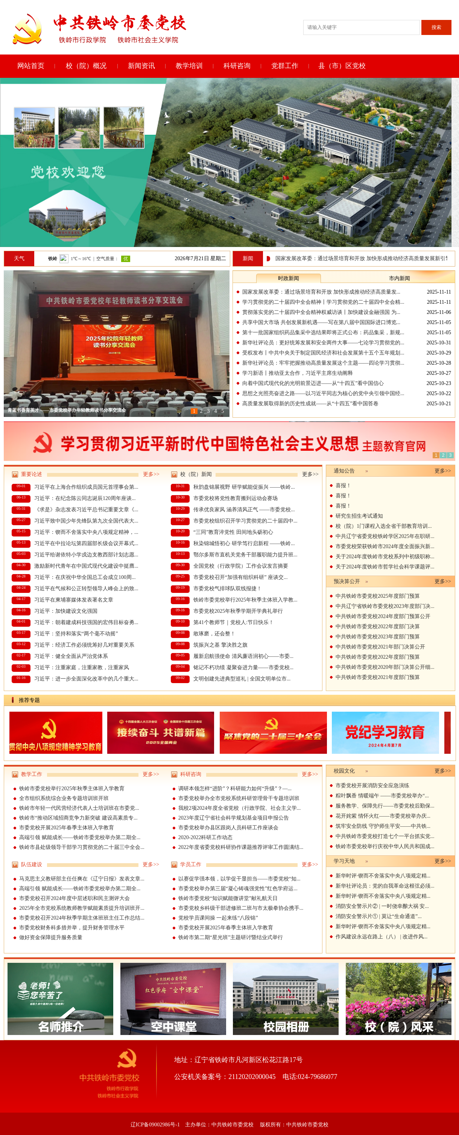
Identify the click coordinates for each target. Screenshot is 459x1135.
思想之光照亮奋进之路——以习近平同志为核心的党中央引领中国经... (323, 393)
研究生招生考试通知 (359, 516)
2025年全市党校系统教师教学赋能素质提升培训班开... (81, 908)
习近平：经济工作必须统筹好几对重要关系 (84, 645)
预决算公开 (347, 581)
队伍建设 (31, 864)
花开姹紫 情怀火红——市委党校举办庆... (383, 816)
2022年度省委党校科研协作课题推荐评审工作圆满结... (241, 847)
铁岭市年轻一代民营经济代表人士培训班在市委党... (79, 808)
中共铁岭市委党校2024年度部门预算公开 (383, 616)
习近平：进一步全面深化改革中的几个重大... (86, 679)
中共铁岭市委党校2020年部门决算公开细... (385, 667)
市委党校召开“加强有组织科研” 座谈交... (240, 577)
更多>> (151, 474)
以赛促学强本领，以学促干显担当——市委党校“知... (239, 879)
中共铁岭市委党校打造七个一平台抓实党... (385, 836)
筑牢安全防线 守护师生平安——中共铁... (383, 826)
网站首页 (30, 66)
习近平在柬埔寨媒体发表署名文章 (73, 600)
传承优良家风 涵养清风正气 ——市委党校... (244, 509)
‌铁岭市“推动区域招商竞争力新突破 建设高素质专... (78, 818)
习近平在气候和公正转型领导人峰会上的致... (86, 588)
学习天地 (344, 861)
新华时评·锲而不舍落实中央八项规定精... (383, 876)
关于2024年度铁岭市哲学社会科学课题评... (385, 567)
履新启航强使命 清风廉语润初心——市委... (243, 656)
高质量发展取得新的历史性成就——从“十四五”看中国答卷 (310, 403)
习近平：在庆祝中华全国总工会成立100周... (85, 577)
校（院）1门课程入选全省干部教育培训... (384, 526)
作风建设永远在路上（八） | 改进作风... (381, 937)
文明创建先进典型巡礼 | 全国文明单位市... (241, 679)
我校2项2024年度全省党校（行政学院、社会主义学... (239, 808)
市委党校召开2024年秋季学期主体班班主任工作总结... (81, 918)
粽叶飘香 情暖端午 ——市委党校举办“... (382, 796)
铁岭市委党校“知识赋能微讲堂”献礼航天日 (228, 898)
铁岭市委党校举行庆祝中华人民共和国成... (385, 846)
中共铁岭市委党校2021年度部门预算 (378, 677)
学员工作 (190, 864)
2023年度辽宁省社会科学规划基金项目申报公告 (233, 818)
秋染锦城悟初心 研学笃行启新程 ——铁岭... (244, 543)
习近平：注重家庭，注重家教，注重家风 (81, 667)
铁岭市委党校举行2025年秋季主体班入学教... (245, 600)
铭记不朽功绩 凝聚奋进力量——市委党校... (243, 667)
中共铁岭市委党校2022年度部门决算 (378, 626)
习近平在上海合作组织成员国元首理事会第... (86, 487)
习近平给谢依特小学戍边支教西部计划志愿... (86, 555)
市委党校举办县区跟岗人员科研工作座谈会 (228, 827)
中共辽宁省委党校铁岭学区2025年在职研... (385, 536)
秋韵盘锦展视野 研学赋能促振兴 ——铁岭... (244, 487)
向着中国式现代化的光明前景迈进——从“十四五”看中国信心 (313, 383)
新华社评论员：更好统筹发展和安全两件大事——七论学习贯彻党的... (323, 343)
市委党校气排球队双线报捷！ (227, 588)
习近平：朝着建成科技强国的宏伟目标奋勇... (86, 622)
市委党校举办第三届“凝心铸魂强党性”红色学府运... (238, 888)
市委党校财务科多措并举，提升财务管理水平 (72, 927)
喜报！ (343, 485)
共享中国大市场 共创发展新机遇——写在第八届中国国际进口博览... (321, 322)
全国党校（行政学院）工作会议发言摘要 (240, 566)
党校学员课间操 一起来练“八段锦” (218, 918)
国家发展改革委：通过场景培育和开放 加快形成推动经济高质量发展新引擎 (365, 258)
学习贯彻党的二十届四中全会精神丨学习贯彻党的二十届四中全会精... (323, 302)
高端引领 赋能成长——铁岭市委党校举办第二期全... (79, 837)
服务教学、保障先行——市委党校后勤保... (385, 806)
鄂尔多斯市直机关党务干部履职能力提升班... (245, 555)
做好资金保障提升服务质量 (50, 937)
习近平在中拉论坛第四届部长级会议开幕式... (86, 543)
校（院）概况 (86, 66)
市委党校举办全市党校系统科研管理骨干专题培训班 (238, 798)
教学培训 (189, 66)
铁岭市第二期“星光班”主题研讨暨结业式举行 (230, 937)
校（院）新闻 (196, 474)
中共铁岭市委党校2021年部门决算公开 (380, 647)
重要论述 (31, 474)
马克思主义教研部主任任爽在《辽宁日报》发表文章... (81, 879)
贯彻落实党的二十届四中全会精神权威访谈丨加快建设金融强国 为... (321, 312)
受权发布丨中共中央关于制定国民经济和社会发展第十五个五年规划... (323, 353)
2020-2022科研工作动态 (205, 837)
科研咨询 (237, 66)
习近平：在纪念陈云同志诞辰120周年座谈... (85, 498)
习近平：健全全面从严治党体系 (71, 656)
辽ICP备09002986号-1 (155, 1124)
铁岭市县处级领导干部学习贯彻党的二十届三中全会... (81, 847)
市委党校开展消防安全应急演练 (372, 785)
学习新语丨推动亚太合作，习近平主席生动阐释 (297, 373)
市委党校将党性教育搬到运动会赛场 (235, 498)
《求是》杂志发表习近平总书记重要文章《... (86, 509)
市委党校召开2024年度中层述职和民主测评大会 (74, 898)
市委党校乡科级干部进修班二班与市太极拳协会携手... (241, 908)
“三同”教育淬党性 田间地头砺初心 (233, 532)
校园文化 (344, 771)
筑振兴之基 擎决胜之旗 (220, 645)
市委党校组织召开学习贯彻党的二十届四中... (245, 521)
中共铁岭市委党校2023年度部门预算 (378, 636)
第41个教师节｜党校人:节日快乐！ (233, 622)
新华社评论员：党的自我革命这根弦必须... (385, 886)
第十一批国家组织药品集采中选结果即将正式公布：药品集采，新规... (323, 332)
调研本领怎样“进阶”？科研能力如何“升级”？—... (235, 788)
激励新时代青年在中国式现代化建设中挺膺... (86, 566)
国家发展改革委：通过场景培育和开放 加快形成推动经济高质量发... (321, 292)
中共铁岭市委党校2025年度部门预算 (378, 596)
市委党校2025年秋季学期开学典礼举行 (238, 611)
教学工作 (31, 774)
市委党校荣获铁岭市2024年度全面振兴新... (385, 546)
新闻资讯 (141, 66)
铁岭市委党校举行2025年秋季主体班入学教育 (72, 788)
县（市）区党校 (342, 66)
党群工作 (284, 66)
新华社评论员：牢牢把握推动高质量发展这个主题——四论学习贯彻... (323, 363)
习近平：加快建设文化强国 (65, 611)
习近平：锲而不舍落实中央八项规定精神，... (86, 532)
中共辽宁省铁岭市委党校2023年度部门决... (385, 606)
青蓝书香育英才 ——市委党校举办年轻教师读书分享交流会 (67, 410)
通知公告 (344, 471)
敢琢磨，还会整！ (214, 633)
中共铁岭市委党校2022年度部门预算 (378, 657)
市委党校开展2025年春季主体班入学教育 (66, 827)
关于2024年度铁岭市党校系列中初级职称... (385, 556)
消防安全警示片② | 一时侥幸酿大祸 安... (382, 906)
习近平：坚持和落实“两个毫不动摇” (76, 633)
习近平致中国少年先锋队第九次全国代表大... (86, 521)
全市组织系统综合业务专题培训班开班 (64, 798)
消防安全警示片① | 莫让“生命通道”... (379, 916)
